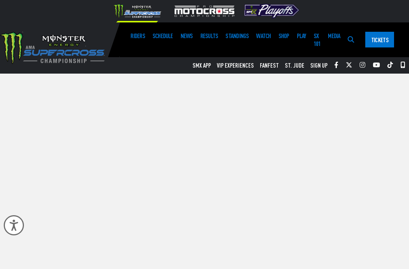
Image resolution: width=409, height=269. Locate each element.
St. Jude (294, 65)
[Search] (351, 40)
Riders (137, 35)
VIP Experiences (235, 65)
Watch (263, 35)
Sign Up (318, 65)
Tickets (379, 39)
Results (209, 35)
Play (301, 35)
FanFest (269, 65)
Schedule (163, 35)
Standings (237, 35)
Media (334, 35)
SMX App (202, 65)
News (187, 35)
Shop (284, 35)
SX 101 (317, 39)
